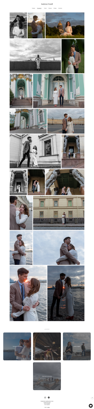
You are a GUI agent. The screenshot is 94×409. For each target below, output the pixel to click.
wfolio (48, 407)
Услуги (45, 8)
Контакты (60, 8)
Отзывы (55, 8)
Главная (33, 8)
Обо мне (50, 8)
